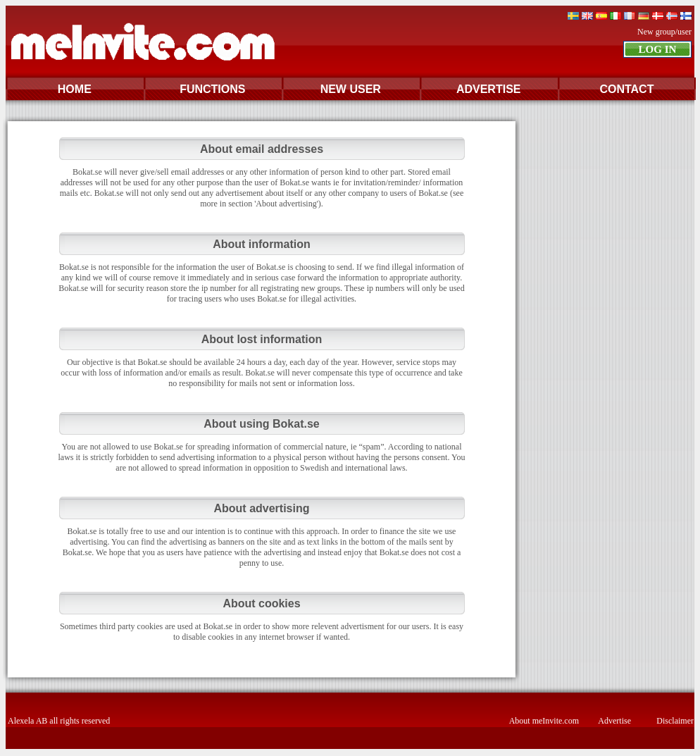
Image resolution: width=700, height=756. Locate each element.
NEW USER (350, 89)
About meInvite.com (544, 721)
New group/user (664, 32)
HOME (75, 89)
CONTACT (626, 89)
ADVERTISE (488, 89)
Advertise (614, 721)
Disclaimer (675, 721)
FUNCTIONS (212, 89)
